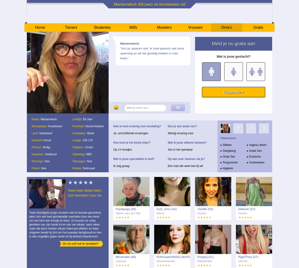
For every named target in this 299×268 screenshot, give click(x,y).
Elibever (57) (247, 209)
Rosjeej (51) (205, 257)
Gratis (258, 27)
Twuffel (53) (205, 209)
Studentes (102, 27)
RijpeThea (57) (248, 257)
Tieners (71, 27)
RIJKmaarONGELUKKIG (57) (173, 257)
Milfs (133, 27)
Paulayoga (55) (126, 209)
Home (40, 27)
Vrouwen (195, 27)
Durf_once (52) (167, 209)
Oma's (226, 27)
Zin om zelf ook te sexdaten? (80, 243)
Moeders (164, 27)
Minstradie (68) (126, 257)
